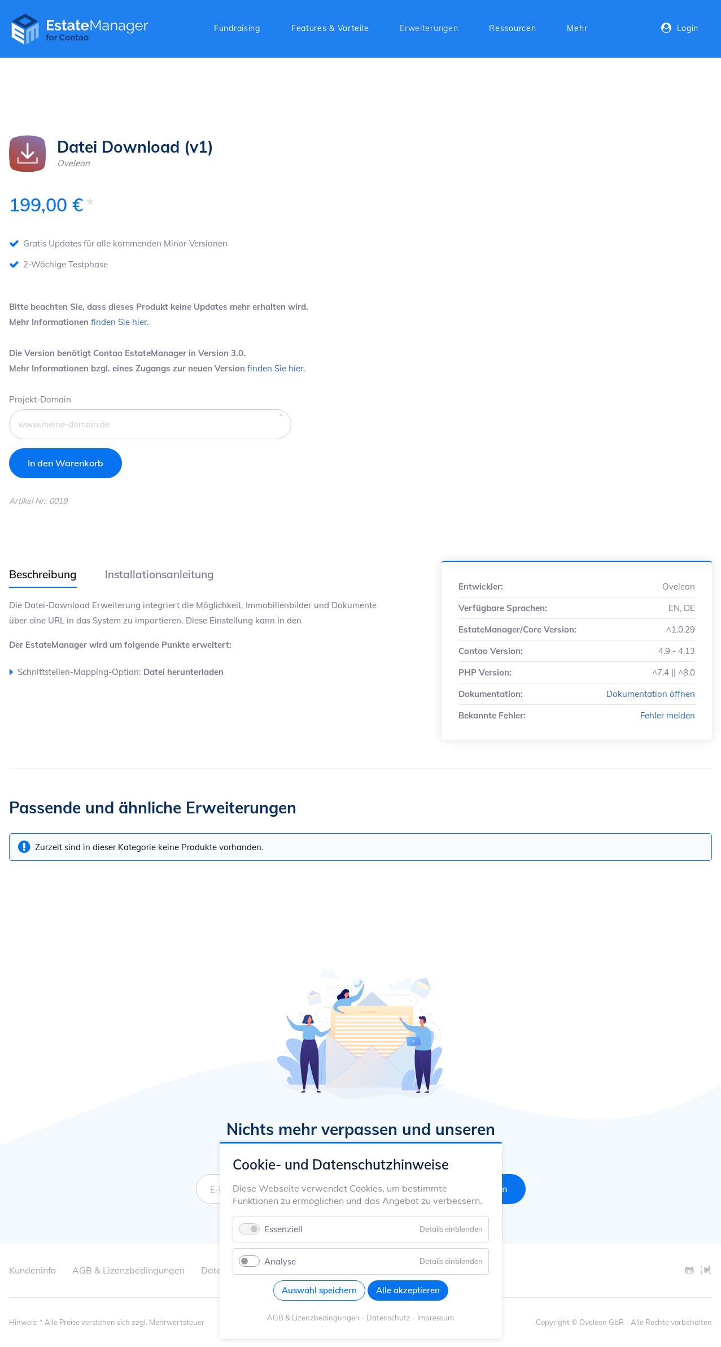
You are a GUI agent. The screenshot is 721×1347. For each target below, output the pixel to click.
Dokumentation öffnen (650, 693)
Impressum (435, 1317)
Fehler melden (667, 715)
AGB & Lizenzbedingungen (313, 1317)
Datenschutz (388, 1317)
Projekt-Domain (40, 398)
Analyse (280, 1261)
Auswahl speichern (319, 1290)
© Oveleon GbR (597, 1322)
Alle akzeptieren (408, 1290)
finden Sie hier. (119, 322)
